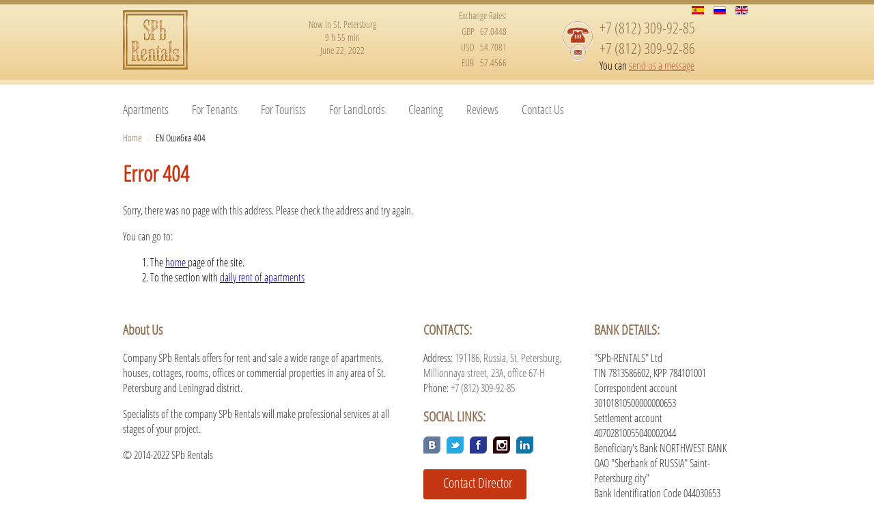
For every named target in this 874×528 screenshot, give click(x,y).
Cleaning (425, 109)
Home (132, 137)
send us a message (661, 65)
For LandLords (357, 109)
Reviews (482, 109)
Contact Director (472, 482)
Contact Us (543, 109)
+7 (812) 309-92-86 (647, 48)
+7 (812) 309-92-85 (647, 27)
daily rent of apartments (262, 277)
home (176, 262)
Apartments (146, 109)
